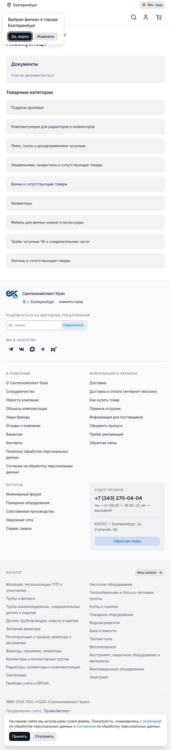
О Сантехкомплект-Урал (27, 383)
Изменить (46, 36)
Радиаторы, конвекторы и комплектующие (43, 667)
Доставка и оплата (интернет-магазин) (123, 391)
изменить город (71, 302)
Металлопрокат (103, 647)
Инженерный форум (23, 494)
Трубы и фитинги (20, 598)
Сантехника (16, 675)
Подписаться (73, 325)
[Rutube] (53, 349)
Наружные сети (19, 520)
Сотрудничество (20, 391)
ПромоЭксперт (57, 711)
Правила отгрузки (105, 408)
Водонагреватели (105, 623)
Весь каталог (149, 573)
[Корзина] (159, 17)
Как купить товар (104, 400)
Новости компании (22, 400)
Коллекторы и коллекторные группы (37, 659)
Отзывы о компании (23, 425)
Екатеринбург (22, 5)
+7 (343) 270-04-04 (118, 498)
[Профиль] (146, 17)
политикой (152, 721)
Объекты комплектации (26, 408)
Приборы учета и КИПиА (27, 683)
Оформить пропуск (106, 425)
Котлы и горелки (104, 606)
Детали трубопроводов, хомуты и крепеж (42, 620)
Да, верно (20, 36)
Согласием (87, 726)
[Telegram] (11, 349)
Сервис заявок (19, 528)
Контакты (14, 443)
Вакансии (14, 434)
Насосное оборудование (111, 584)
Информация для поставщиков (116, 417)
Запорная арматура (23, 629)
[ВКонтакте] (21, 349)
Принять (19, 736)
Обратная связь (103, 443)
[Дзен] (43, 349)
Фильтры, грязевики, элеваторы (34, 651)
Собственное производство (30, 511)
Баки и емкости (103, 631)
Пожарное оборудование (28, 503)
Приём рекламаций (107, 434)
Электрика (99, 677)
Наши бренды (18, 417)
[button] (46, 325)
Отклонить (44, 736)
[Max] (32, 349)
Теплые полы (101, 639)
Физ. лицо (152, 5)
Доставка (98, 383)
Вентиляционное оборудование (117, 669)
